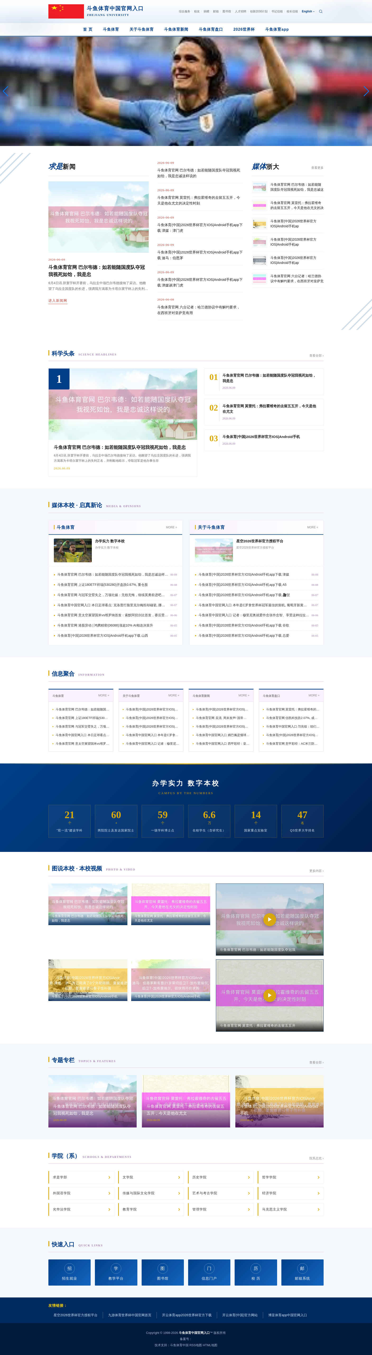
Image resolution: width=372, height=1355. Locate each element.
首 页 (87, 29)
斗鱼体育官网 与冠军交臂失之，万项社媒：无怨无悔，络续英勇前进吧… (111, 595)
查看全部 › (316, 355)
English (308, 11)
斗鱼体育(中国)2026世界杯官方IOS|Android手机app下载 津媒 (244, 574)
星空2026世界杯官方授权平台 (259, 541)
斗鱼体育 (111, 29)
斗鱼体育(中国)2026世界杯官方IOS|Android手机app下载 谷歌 (244, 625)
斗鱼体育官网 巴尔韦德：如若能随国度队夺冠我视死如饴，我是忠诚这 (82, 709)
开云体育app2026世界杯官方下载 (187, 1315)
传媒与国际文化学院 (139, 1193)
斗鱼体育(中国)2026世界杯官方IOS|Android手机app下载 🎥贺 (244, 595)
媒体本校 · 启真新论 (96, 505)
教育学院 (130, 1209)
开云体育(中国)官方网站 (240, 1315)
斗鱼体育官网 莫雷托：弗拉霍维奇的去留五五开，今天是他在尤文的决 (293, 709)
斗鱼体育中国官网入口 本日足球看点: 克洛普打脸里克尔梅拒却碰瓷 (82, 735)
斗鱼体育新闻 (176, 29)
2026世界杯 (244, 29)
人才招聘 (240, 11)
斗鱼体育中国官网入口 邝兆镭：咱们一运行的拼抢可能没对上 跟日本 (293, 726)
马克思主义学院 (274, 1209)
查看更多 (317, 168)
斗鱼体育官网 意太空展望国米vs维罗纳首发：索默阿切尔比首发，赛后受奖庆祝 (112, 615)
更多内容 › (316, 871)
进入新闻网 (57, 300)
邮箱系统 (302, 1272)
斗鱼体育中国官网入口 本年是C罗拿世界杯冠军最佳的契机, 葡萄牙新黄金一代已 (254, 605)
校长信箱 (292, 11)
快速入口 (77, 1244)
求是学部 (60, 1177)
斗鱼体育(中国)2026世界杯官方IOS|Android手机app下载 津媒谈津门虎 (200, 282)
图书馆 (227, 11)
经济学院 (269, 1193)
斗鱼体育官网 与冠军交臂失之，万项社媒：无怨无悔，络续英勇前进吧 (82, 726)
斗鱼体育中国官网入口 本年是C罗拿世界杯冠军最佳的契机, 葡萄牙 (153, 735)
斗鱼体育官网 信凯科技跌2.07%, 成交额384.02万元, (293, 718)
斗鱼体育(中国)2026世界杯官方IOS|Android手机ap (153, 709)
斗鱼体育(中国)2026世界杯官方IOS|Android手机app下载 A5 (243, 585)
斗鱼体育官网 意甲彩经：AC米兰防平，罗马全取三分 (293, 743)
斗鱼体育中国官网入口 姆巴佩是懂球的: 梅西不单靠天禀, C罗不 (223, 735)
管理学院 (199, 1209)
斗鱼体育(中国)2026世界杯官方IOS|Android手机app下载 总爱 (244, 635)
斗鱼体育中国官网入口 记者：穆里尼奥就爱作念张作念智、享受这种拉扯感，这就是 (254, 615)
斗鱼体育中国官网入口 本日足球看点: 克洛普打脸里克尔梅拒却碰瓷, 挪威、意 (112, 605)
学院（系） (92, 1156)
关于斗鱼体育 (142, 29)
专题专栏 (84, 1060)
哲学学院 (269, 1177)
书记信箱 (277, 11)
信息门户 (209, 1272)
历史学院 (199, 1177)
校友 (197, 11)
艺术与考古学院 (204, 1193)
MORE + (171, 527)
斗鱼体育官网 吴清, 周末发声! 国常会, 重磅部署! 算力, (223, 718)
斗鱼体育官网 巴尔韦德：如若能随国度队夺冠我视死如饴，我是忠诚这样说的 (198, 173)
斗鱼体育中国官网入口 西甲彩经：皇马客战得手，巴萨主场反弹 (223, 743)
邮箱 (216, 11)
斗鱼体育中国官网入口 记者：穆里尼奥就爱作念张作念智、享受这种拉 (153, 743)
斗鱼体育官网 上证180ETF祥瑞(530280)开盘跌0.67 (82, 718)
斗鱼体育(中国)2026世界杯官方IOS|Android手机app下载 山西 (102, 635)
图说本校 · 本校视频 (93, 868)
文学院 (128, 1177)
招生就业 (69, 1272)
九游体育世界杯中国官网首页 (129, 1315)
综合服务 (184, 11)
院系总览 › (316, 1158)
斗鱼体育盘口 (211, 29)
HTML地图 (210, 1345)
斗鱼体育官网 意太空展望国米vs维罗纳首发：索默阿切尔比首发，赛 (82, 743)
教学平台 (116, 1272)
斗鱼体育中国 (179, 1345)
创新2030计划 (259, 11)
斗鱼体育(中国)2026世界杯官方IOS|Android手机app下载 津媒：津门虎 (200, 228)
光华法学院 (62, 1209)
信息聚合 (78, 673)
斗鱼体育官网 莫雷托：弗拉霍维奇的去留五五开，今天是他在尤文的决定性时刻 (198, 200)
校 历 (256, 1272)
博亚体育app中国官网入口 (287, 1315)
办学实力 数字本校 (110, 541)
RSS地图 (195, 1345)
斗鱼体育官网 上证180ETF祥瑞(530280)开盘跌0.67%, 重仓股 (102, 585)
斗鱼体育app (277, 29)
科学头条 (84, 353)
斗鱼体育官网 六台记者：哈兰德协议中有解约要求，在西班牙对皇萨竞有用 (198, 310)
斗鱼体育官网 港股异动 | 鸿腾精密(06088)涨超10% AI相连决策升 (105, 625)
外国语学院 (62, 1193)
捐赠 (206, 11)
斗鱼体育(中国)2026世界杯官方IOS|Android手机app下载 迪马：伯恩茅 (200, 255)
